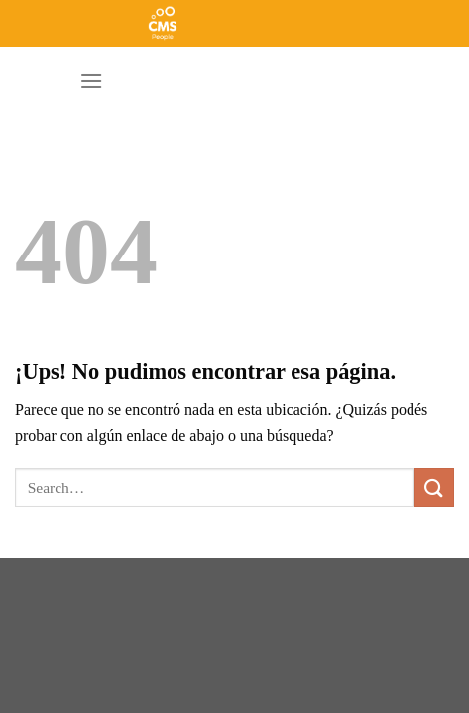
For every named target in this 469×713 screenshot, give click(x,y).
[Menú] (91, 80)
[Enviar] (434, 487)
